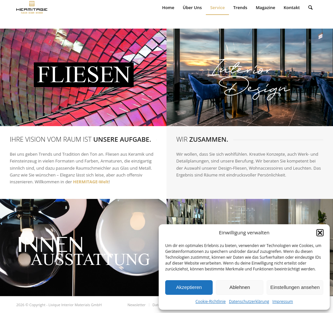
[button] (320, 232)
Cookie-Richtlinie (210, 301)
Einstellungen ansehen (295, 287)
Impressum (283, 301)
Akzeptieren (189, 287)
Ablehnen (239, 287)
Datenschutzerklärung (249, 301)
